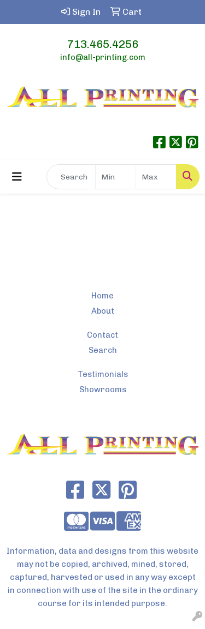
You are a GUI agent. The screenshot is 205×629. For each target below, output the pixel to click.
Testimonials (103, 374)
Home (102, 296)
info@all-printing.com (102, 57)
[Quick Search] (71, 176)
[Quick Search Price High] (156, 176)
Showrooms (102, 389)
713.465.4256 (102, 44)
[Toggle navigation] (16, 176)
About (102, 311)
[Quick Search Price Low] (115, 176)
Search (103, 350)
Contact (102, 335)
